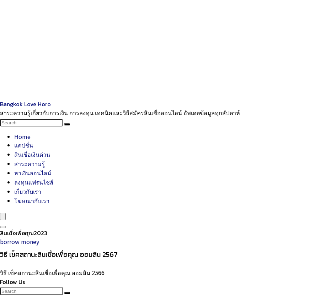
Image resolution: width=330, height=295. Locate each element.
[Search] (67, 124)
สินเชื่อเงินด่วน (32, 154)
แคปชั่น (23, 145)
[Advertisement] (165, 50)
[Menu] (3, 216)
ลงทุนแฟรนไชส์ (33, 182)
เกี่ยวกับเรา (27, 191)
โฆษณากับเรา (31, 200)
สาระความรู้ (29, 163)
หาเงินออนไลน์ (32, 173)
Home (22, 136)
